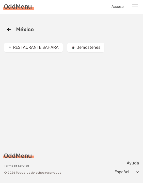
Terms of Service (16, 165)
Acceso (118, 7)
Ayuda (133, 163)
